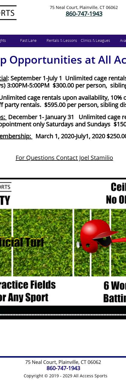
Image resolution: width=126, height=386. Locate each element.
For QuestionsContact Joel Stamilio (64, 158)
